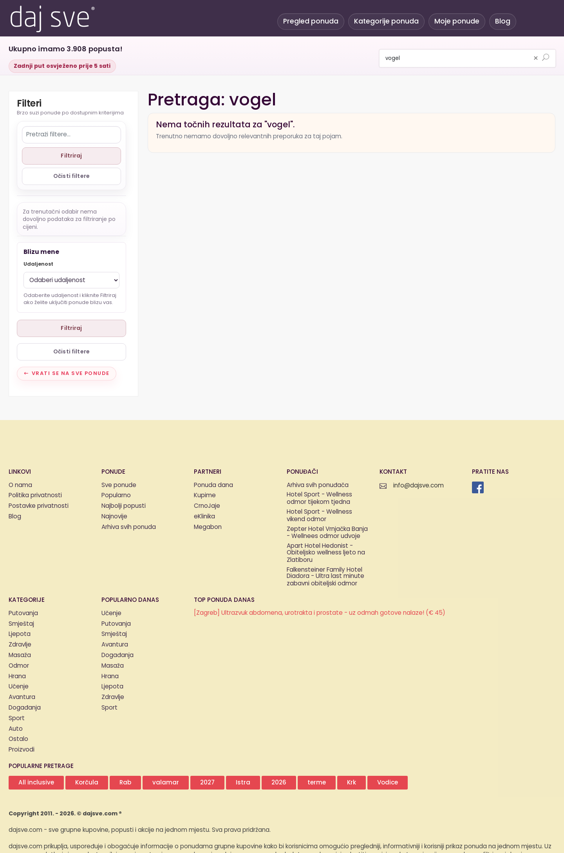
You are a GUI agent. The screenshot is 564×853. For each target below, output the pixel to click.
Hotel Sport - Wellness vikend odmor (319, 516)
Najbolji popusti (123, 506)
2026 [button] (278, 782)
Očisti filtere (71, 176)
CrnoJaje (207, 506)
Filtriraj (71, 155)
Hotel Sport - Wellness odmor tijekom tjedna (319, 499)
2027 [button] (207, 782)
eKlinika (204, 516)
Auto (16, 729)
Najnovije (114, 516)
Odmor (19, 666)
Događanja (25, 708)
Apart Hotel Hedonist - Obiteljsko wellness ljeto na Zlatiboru (326, 553)
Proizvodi (21, 749)
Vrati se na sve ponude (71, 373)
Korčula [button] (86, 782)
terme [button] (316, 782)
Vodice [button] (387, 782)
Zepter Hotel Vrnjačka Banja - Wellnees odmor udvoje (327, 533)
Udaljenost (38, 264)
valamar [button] (165, 782)
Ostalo (18, 739)
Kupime (205, 495)
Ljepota (20, 634)
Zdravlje (20, 644)
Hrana (17, 676)
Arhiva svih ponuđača (318, 485)
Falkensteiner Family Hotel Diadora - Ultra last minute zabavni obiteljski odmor (325, 577)
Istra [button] (243, 782)
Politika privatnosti (35, 495)
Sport (17, 718)
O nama (20, 485)
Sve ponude (118, 485)
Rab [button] (125, 782)
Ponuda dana (213, 485)
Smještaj (21, 624)
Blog (502, 21)
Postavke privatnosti (39, 506)
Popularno (116, 495)
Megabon (208, 527)
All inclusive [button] (36, 782)
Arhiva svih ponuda (128, 527)
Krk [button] (351, 782)
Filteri (29, 104)
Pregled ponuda (310, 21)
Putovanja (23, 613)
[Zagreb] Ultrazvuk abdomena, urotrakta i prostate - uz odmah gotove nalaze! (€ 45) (319, 613)
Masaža (20, 655)
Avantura (22, 697)
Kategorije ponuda (386, 21)
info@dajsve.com (418, 485)
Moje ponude (456, 21)
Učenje (19, 686)
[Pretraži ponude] (545, 58)
